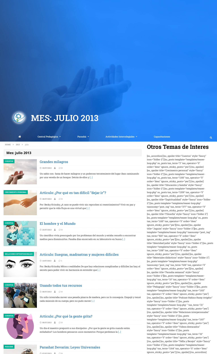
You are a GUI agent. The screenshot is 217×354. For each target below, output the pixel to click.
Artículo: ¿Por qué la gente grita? (66, 316)
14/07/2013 (46, 260)
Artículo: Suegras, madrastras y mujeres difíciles (79, 254)
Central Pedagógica (49, 136)
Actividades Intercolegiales (121, 136)
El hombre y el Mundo (57, 223)
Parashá (83, 136)
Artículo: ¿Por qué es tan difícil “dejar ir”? (73, 192)
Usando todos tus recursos (61, 285)
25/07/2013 (46, 229)
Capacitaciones (162, 136)
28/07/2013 (46, 199)
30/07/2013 (46, 168)
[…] (91, 177)
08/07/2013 (46, 291)
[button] (49, 136)
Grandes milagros (54, 161)
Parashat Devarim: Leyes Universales (70, 347)
